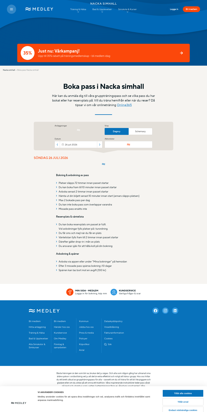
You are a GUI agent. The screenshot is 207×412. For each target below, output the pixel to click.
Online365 (124, 105)
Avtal (81, 350)
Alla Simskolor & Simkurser (37, 346)
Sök (110, 344)
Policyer (83, 338)
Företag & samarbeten (60, 346)
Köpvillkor (84, 344)
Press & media (86, 332)
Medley (44, 310)
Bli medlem (191, 9)
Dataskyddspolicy (113, 321)
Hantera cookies (158, 406)
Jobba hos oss (86, 327)
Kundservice (60, 332)
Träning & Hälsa (37, 332)
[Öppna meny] (11, 9)
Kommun (84, 321)
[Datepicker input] (78, 144)
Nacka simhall (103, 3)
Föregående (57, 144)
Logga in (174, 9)
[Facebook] (155, 310)
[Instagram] (165, 310)
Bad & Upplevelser (38, 338)
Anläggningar (61, 125)
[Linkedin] (175, 310)
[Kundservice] (126, 292)
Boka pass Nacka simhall (28, 70)
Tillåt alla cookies (183, 377)
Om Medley (60, 338)
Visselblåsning (111, 327)
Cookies (108, 338)
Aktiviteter (109, 138)
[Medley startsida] (36, 9)
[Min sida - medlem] (86, 292)
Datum (58, 138)
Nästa (99, 144)
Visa (107, 125)
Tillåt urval (183, 385)
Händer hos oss (62, 327)
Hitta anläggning (37, 327)
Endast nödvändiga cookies (183, 393)
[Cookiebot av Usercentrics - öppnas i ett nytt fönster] (18, 406)
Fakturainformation (114, 332)
